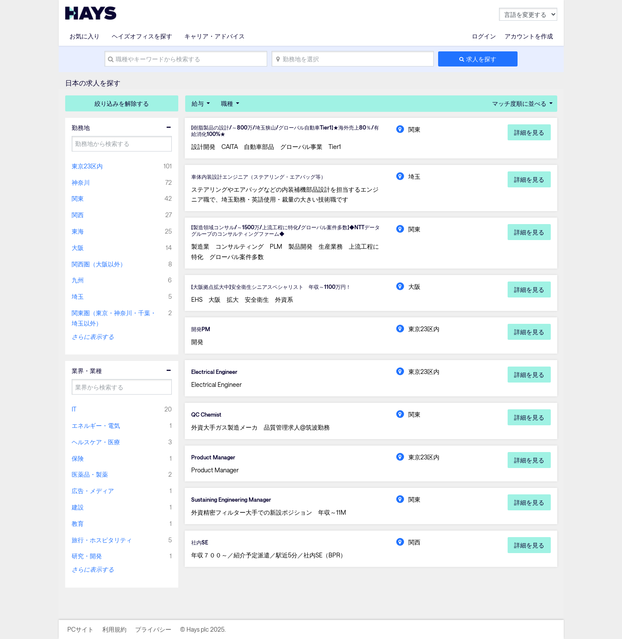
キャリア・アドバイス (214, 36)
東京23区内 (87, 166)
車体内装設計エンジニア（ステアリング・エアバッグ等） (269, 177)
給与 (198, 103)
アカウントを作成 (529, 36)
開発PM (202, 333)
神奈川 (81, 182)
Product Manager (215, 462)
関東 (78, 198)
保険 (78, 458)
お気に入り (84, 36)
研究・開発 (87, 556)
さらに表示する (93, 336)
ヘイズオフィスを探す (142, 36)
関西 (78, 214)
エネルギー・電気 (96, 425)
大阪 (78, 247)
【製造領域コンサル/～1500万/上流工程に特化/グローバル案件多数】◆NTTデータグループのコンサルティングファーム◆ (282, 233)
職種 (227, 103)
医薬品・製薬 (90, 474)
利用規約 (114, 629)
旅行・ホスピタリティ (102, 540)
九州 (78, 280)
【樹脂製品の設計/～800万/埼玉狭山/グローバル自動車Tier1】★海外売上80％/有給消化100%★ (285, 131)
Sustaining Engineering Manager (235, 505)
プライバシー (153, 629)
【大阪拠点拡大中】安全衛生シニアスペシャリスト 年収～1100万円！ (283, 290)
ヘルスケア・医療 (96, 442)
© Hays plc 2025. (203, 629)
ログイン (484, 36)
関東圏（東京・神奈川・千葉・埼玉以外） (114, 318)
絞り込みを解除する (122, 103)
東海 (78, 231)
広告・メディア (93, 490)
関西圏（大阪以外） (99, 264)
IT (74, 409)
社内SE (200, 548)
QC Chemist (208, 419)
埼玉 (78, 296)
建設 (78, 507)
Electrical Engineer (216, 376)
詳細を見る (529, 132)
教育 (78, 523)
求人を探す (481, 59)
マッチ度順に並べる (519, 103)
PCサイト (80, 629)
